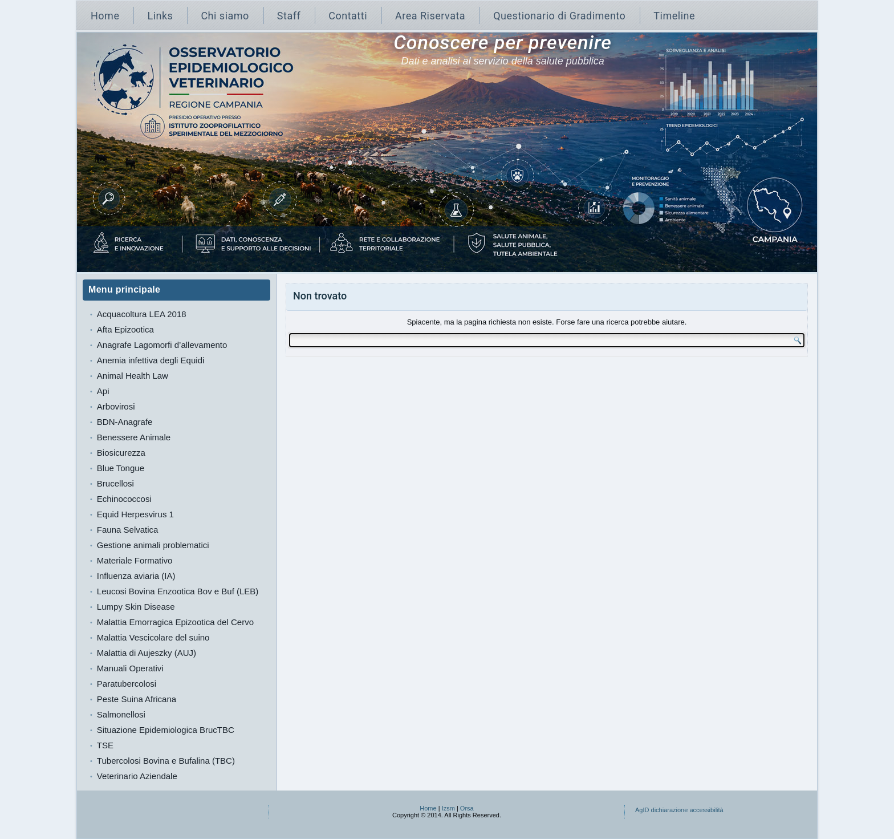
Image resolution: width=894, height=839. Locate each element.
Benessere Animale (133, 437)
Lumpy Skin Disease (136, 606)
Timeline (674, 16)
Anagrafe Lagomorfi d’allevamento (162, 345)
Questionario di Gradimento (559, 16)
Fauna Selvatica (128, 529)
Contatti (347, 16)
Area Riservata (430, 16)
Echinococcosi (124, 499)
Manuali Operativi (130, 668)
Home (105, 16)
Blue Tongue (120, 468)
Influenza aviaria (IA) (136, 576)
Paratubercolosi (126, 683)
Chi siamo (225, 16)
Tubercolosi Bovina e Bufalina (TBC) (166, 760)
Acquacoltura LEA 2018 (141, 314)
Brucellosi (115, 483)
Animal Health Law (132, 375)
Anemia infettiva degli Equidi (150, 360)
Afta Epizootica (125, 329)
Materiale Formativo (135, 560)
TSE (105, 745)
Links (160, 16)
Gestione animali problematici (153, 545)
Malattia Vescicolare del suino (153, 637)
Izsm (448, 808)
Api (103, 391)
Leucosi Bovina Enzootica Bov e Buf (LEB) (178, 591)
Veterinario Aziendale (137, 776)
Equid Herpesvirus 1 (135, 514)
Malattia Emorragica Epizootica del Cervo (175, 622)
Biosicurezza (121, 452)
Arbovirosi (116, 406)
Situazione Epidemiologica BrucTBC (165, 730)
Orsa (467, 808)
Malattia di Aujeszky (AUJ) (146, 653)
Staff (288, 16)
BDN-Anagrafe (125, 422)
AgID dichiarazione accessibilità (679, 809)
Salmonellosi (121, 714)
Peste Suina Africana (136, 699)
